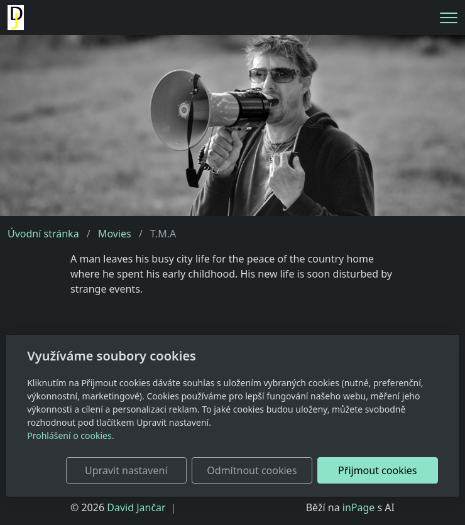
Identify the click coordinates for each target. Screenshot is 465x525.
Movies (114, 234)
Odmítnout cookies (252, 470)
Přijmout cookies (377, 470)
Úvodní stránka (43, 234)
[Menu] (448, 18)
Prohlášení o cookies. (70, 435)
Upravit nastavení (126, 470)
